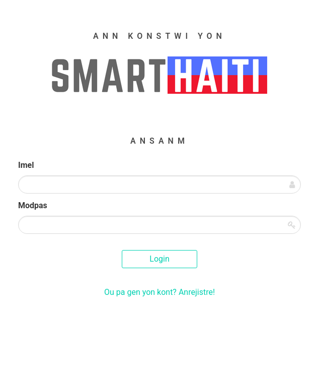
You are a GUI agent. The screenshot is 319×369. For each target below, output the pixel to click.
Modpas (32, 205)
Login (159, 259)
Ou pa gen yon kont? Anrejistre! (159, 292)
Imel (26, 165)
